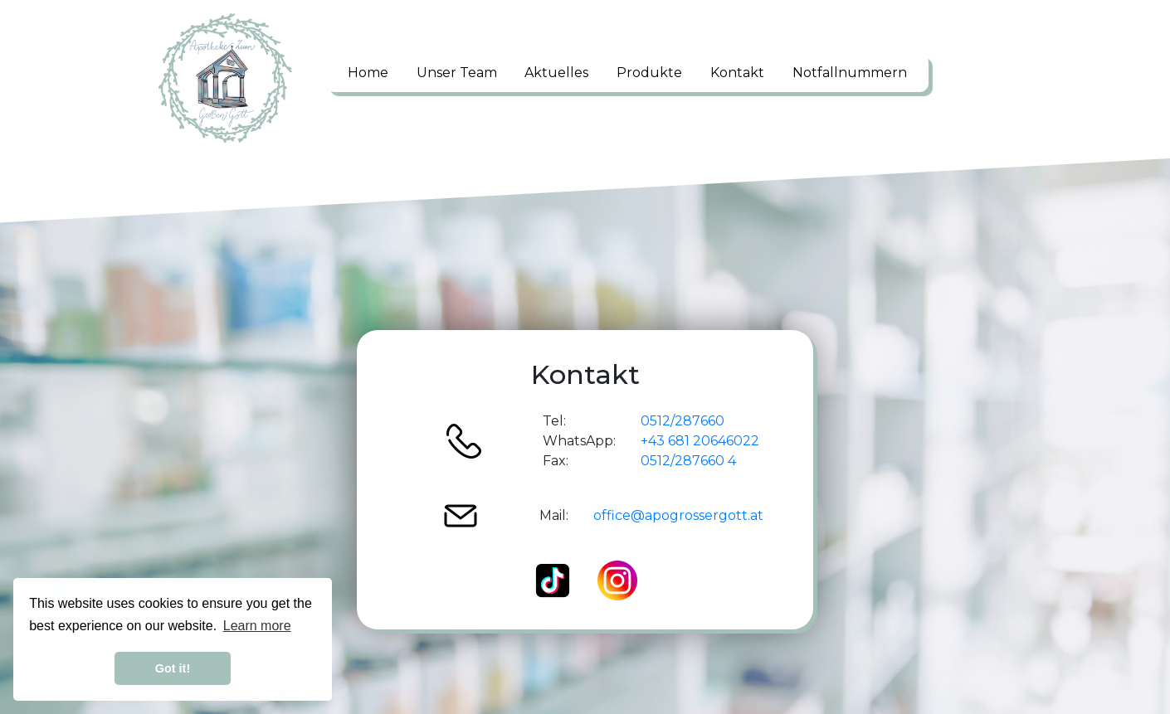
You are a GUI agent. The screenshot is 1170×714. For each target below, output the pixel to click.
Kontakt (737, 72)
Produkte (649, 72)
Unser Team (457, 72)
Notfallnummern (849, 72)
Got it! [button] (172, 668)
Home (368, 72)
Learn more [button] (257, 626)
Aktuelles (556, 72)
